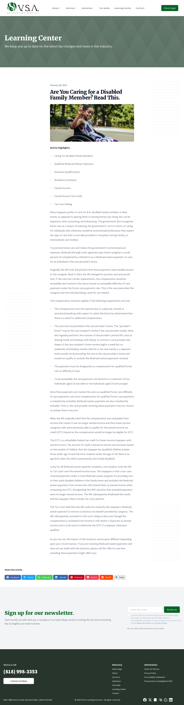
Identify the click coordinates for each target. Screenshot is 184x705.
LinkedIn (60, 577)
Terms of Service (143, 620)
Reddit (106, 577)
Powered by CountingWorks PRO (158, 681)
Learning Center (119, 689)
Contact (115, 693)
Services (116, 677)
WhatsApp (44, 577)
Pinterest (76, 577)
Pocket (92, 577)
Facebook (12, 577)
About (114, 673)
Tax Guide (116, 685)
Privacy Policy (161, 620)
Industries (116, 681)
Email (119, 577)
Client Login (170, 8)
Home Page (117, 669)
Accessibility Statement (154, 677)
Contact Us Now (18, 681)
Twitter (28, 577)
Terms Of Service (151, 669)
